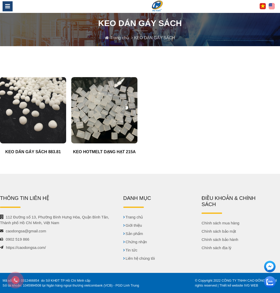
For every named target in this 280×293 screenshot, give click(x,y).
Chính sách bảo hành (220, 239)
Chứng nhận (135, 242)
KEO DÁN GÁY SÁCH (154, 38)
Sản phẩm (133, 233)
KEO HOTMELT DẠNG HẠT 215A (104, 152)
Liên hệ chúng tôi (139, 258)
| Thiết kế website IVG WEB (238, 285)
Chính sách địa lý (216, 248)
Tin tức (130, 250)
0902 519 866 (17, 239)
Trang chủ (120, 38)
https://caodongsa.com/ (26, 247)
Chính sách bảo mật (219, 231)
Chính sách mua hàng (220, 223)
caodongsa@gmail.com (26, 231)
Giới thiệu (132, 225)
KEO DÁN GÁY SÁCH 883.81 (33, 152)
